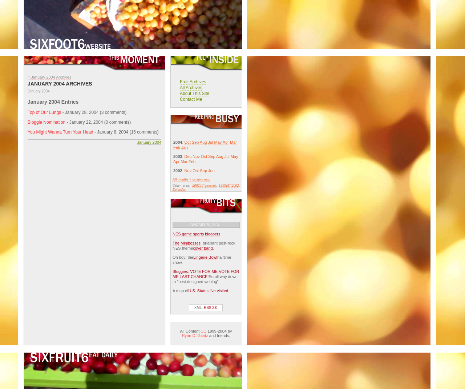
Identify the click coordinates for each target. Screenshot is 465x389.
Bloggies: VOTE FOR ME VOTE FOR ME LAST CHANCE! (206, 274)
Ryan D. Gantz (195, 335)
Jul (210, 142)
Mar (233, 142)
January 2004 (149, 142)
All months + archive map (191, 179)
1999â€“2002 (229, 185)
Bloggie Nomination (46, 122)
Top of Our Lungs (44, 112)
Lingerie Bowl (205, 257)
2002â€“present (204, 185)
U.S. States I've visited (208, 291)
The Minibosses (187, 243)
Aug (203, 142)
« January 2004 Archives (49, 77)
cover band (203, 248)
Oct (188, 142)
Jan (184, 147)
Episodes (179, 189)
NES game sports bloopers (196, 234)
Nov (196, 156)
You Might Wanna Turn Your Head (60, 132)
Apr (226, 142)
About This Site (194, 93)
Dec (188, 156)
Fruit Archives (193, 81)
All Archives (191, 87)
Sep (195, 142)
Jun (211, 170)
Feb (176, 147)
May (218, 142)
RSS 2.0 (210, 308)
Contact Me (191, 99)
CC (203, 331)
